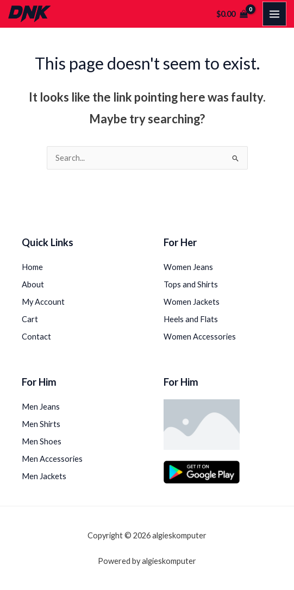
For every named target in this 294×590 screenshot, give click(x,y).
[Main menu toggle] (274, 13)
